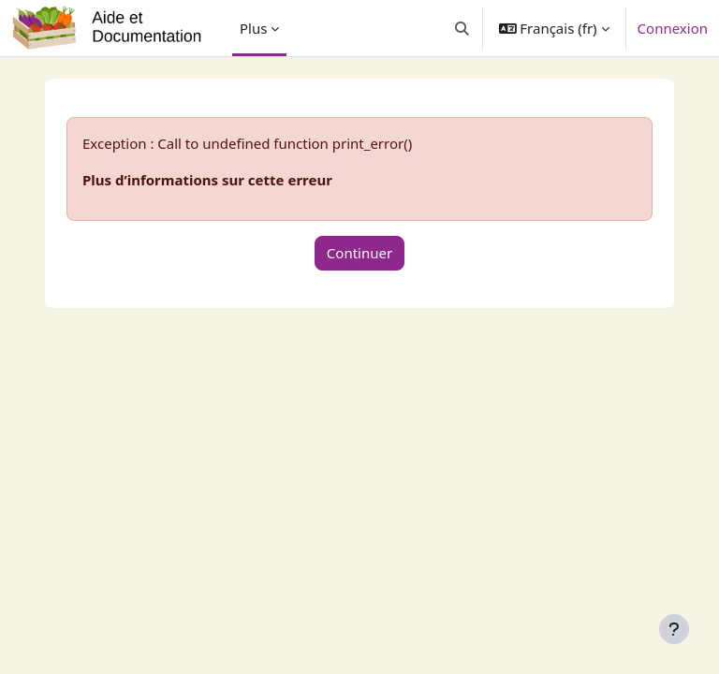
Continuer (359, 252)
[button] (462, 28)
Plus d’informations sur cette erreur (207, 179)
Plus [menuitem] (253, 28)
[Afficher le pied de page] (674, 629)
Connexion (673, 28)
